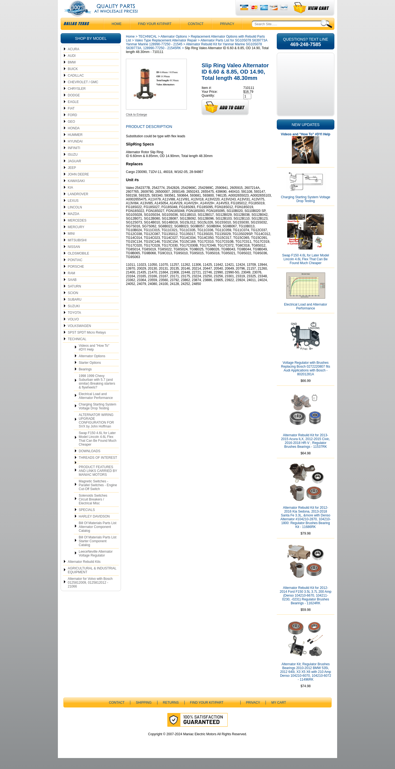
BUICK (73, 80)
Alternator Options (92, 367)
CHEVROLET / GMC (83, 93)
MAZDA (73, 225)
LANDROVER (78, 205)
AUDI (72, 67)
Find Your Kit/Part (154, 35)
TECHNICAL (77, 350)
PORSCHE (76, 277)
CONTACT (196, 35)
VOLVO (73, 330)
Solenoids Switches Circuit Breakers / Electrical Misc (93, 510)
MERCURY (76, 238)
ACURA (73, 60)
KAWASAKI (76, 192)
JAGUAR (74, 172)
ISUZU (73, 165)
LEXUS (73, 212)
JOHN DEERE (78, 185)
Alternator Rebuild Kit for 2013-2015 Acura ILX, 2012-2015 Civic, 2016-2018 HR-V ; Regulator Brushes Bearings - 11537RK (305, 452)
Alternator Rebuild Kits (84, 573)
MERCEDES (77, 231)
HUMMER (75, 146)
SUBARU (74, 310)
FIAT (71, 119)
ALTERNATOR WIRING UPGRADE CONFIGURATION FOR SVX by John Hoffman (96, 431)
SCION (73, 304)
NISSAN (74, 258)
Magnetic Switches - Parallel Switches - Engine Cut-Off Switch (98, 496)
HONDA (74, 139)
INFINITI (74, 159)
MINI (71, 245)
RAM (71, 284)
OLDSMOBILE (78, 264)
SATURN (74, 297)
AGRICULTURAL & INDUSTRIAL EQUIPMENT (92, 581)
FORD (72, 126)
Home (130, 47)
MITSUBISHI (77, 251)
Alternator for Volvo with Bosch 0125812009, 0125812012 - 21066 (90, 593)
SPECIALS (87, 521)
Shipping (143, 713)
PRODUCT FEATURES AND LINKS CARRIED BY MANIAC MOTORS (98, 482)
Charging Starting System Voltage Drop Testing (97, 417)
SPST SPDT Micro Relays (87, 343)
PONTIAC (75, 271)
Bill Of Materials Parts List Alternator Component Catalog (97, 538)
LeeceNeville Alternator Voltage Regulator (95, 564)
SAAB (72, 291)
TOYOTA (74, 324)
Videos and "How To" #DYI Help (94, 358)
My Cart (278, 713)
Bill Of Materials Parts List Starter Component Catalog (97, 552)
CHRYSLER (77, 100)
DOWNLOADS (89, 462)
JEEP (72, 179)
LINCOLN (75, 218)
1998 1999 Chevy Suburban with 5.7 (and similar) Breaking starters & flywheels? (97, 392)
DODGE (74, 106)
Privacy (227, 35)
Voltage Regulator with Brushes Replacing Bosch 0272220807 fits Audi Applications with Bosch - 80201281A (305, 379)
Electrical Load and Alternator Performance (96, 407)
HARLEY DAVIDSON (94, 527)
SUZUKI (74, 317)
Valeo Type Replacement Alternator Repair (166, 51)
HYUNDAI (75, 152)
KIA (70, 198)
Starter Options (90, 374)
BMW (72, 73)
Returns (171, 713)
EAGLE (73, 113)
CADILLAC (76, 86)
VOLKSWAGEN (79, 337)
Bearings (85, 380)
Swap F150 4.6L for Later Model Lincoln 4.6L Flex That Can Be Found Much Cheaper (97, 449)
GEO (71, 133)
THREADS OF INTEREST (98, 469)
